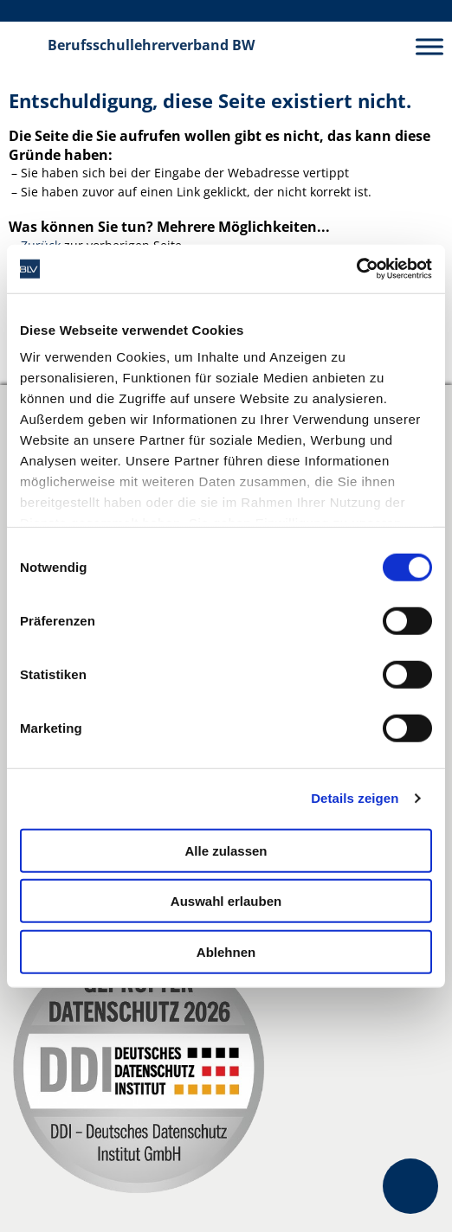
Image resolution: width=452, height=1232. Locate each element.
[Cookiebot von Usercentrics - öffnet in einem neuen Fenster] (356, 269)
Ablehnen (226, 951)
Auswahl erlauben (226, 901)
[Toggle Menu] (429, 46)
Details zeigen (354, 798)
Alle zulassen (225, 850)
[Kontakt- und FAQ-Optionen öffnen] (410, 1186)
